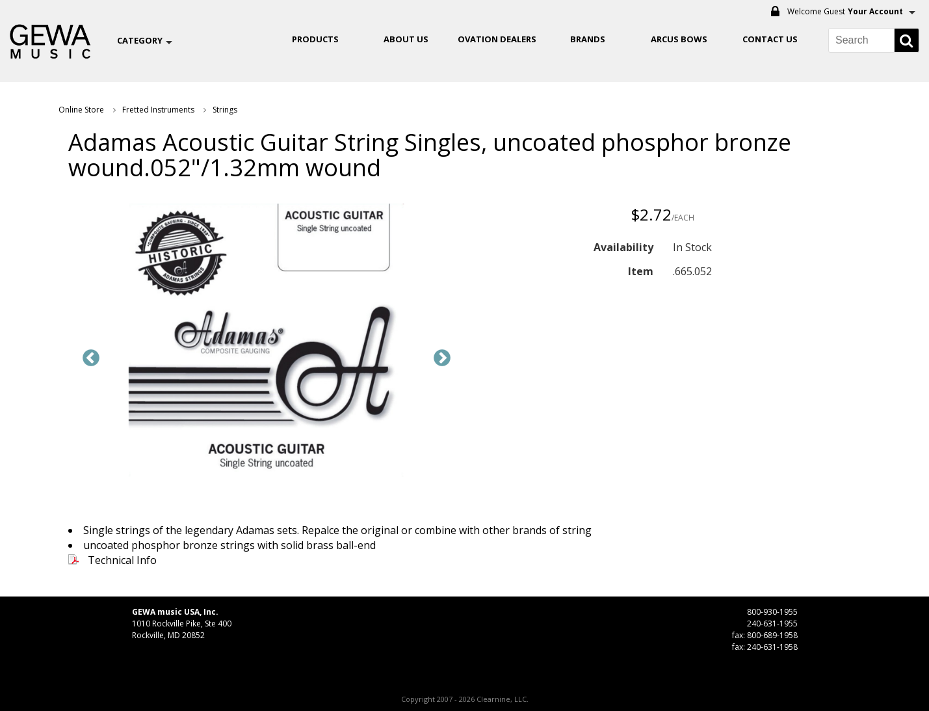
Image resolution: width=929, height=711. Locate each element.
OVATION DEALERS (497, 39)
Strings (225, 109)
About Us (406, 39)
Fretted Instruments (158, 109)
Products (315, 39)
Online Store (81, 109)
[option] (266, 342)
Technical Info (122, 560)
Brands (587, 39)
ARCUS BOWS (679, 39)
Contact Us (770, 39)
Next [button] (442, 358)
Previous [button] (91, 358)
